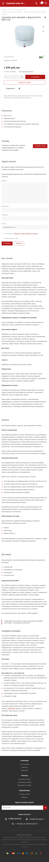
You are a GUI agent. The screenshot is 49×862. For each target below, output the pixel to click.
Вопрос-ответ (24, 794)
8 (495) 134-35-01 (15, 819)
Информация (24, 790)
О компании (24, 764)
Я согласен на (21, 234)
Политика (24, 770)
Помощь (24, 775)
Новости (24, 767)
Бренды (24, 797)
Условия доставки (24, 782)
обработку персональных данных (26, 234)
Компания (24, 760)
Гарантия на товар (24, 785)
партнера (11, 708)
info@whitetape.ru (36, 819)
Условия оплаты (25, 779)
